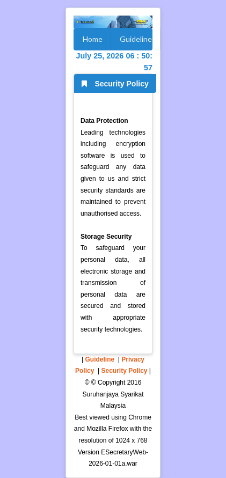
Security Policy (124, 370)
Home (93, 38)
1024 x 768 (131, 440)
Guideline (136, 38)
